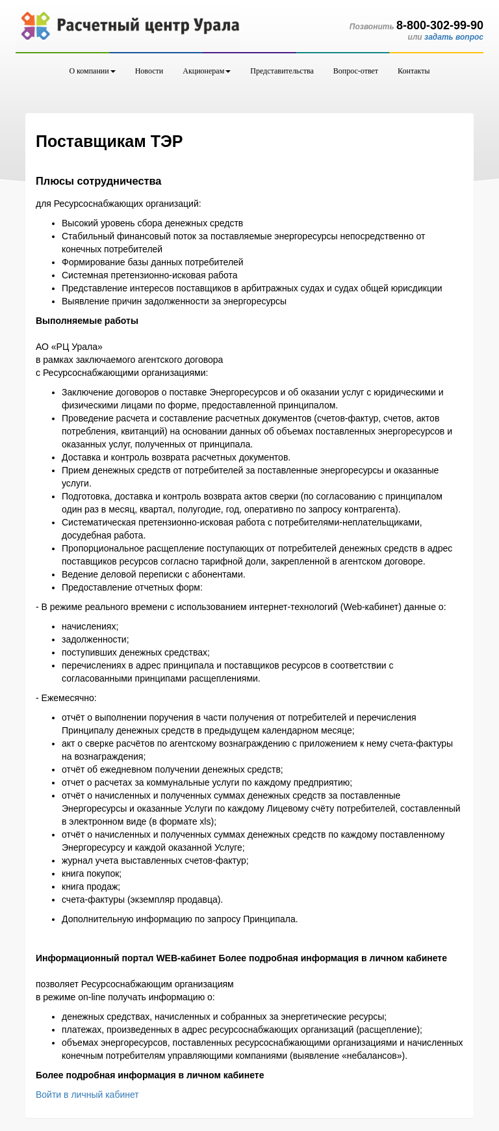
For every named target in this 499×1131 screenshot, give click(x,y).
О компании (92, 70)
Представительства (282, 70)
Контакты (414, 70)
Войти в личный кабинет (87, 1094)
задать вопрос (453, 37)
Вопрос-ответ (355, 70)
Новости (149, 70)
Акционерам (207, 70)
